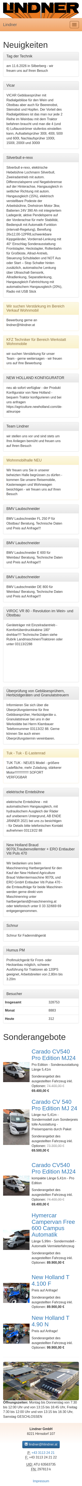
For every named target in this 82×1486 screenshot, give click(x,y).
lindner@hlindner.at (41, 1444)
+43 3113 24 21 (43, 1452)
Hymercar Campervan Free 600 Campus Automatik (53, 1225)
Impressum (41, 1481)
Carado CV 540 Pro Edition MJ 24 (54, 1105)
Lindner (10, 24)
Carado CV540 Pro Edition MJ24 (54, 1054)
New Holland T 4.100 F (50, 1280)
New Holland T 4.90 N (50, 1321)
